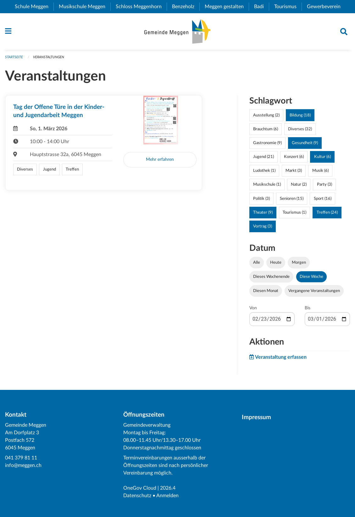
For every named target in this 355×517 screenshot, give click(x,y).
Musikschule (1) (267, 184)
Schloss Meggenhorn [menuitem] (141, 6)
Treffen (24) (327, 212)
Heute (275, 262)
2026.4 (167, 488)
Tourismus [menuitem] (288, 6)
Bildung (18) (300, 115)
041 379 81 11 (21, 457)
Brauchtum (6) (265, 129)
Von (253, 308)
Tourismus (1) (294, 212)
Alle (256, 262)
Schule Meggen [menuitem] (34, 6)
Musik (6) (320, 170)
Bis (307, 308)
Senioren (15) (291, 198)
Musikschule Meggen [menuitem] (84, 6)
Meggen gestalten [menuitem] (227, 6)
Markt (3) (294, 170)
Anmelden (167, 495)
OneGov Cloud (139, 488)
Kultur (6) (322, 157)
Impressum (256, 417)
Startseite (14, 57)
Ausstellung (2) (266, 115)
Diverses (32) (300, 129)
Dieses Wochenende (271, 276)
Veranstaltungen (48, 57)
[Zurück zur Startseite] (177, 31)
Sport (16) (322, 198)
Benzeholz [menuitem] (185, 6)
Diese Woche (311, 276)
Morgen (299, 262)
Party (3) (324, 184)
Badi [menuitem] (261, 6)
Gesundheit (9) (305, 143)
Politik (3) (261, 198)
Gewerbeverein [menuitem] (326, 6)
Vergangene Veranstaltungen (314, 291)
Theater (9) (263, 212)
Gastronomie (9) (267, 143)
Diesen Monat (265, 291)
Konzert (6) (294, 157)
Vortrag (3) (262, 226)
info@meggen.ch (23, 465)
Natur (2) (299, 184)
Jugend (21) (263, 157)
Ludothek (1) (264, 170)
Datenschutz (137, 495)
